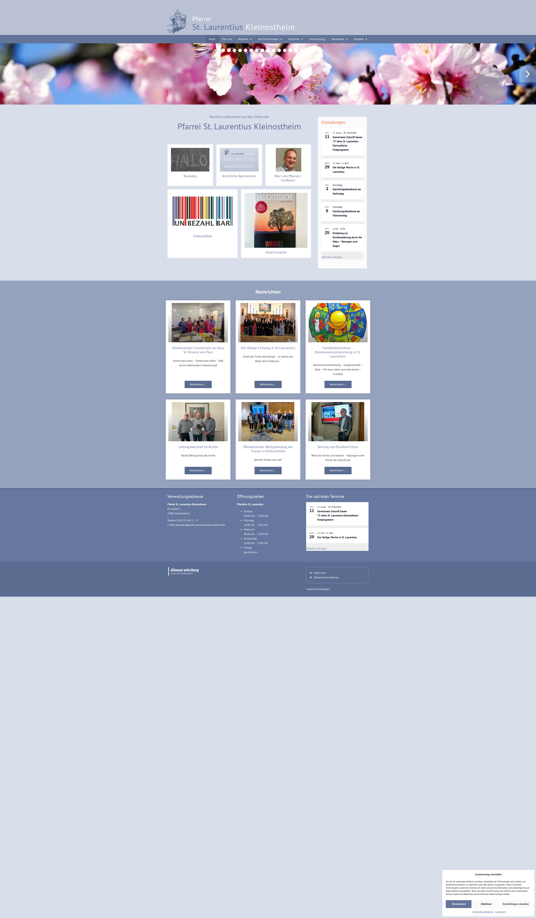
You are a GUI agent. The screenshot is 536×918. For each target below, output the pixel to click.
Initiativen (295, 39)
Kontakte (360, 39)
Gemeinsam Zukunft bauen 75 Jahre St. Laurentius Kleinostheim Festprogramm (337, 515)
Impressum (500, 912)
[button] (8, 74)
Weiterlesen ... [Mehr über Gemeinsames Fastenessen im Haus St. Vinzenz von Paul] (198, 384)
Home (212, 39)
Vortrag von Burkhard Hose (338, 447)
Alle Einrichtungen (270, 39)
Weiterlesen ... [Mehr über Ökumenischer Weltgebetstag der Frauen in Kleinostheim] (268, 470)
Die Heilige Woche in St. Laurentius (337, 537)
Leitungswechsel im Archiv (198, 447)
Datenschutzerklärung (483, 912)
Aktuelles (245, 39)
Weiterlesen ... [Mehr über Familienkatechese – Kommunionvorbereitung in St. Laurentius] (338, 384)
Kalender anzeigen (331, 257)
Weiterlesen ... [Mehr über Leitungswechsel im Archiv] (198, 470)
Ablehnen (486, 904)
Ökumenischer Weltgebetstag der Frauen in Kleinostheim (268, 449)
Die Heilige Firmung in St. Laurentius (268, 348)
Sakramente (339, 39)
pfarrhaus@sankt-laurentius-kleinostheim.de (200, 525)
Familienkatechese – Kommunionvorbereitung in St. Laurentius (338, 352)
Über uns (227, 39)
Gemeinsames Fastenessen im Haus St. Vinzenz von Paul (198, 350)
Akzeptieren (459, 904)
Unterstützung (317, 39)
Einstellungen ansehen (516, 904)
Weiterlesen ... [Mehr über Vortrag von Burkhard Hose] (338, 470)
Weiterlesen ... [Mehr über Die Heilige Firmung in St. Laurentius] (268, 384)
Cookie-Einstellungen (318, 589)
